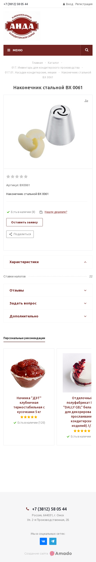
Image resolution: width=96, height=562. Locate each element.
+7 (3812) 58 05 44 (15, 4)
